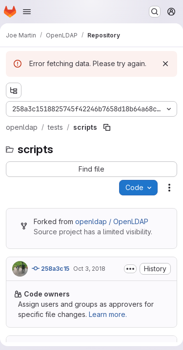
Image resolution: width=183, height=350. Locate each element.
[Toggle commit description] (130, 268)
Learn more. (108, 314)
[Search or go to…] (155, 12)
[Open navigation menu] (27, 11)
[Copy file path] (107, 127)
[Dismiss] (165, 64)
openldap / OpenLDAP (111, 221)
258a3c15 (50, 268)
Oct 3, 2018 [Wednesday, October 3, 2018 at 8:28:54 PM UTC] (89, 268)
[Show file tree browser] (13, 90)
